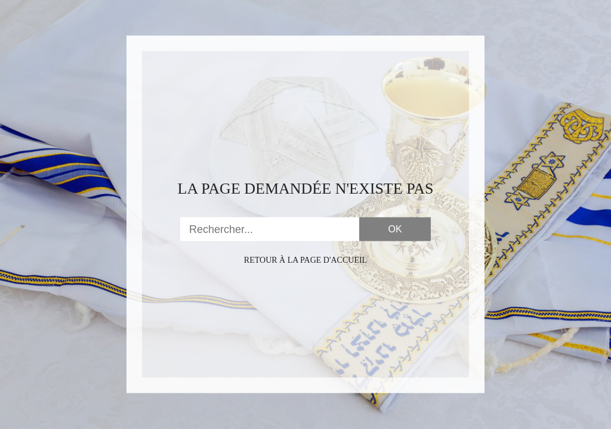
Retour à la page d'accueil (305, 260)
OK (395, 229)
